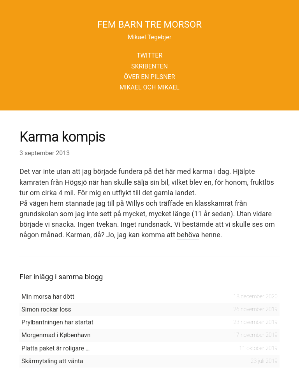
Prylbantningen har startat (57, 322)
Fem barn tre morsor (149, 24)
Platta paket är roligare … (55, 348)
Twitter (149, 55)
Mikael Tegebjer (149, 37)
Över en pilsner (149, 77)
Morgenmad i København (56, 335)
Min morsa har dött (47, 296)
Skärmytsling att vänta (52, 361)
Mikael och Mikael (149, 87)
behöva (188, 235)
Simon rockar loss (46, 309)
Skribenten (149, 66)
